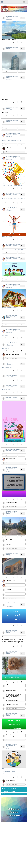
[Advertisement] (14, 838)
